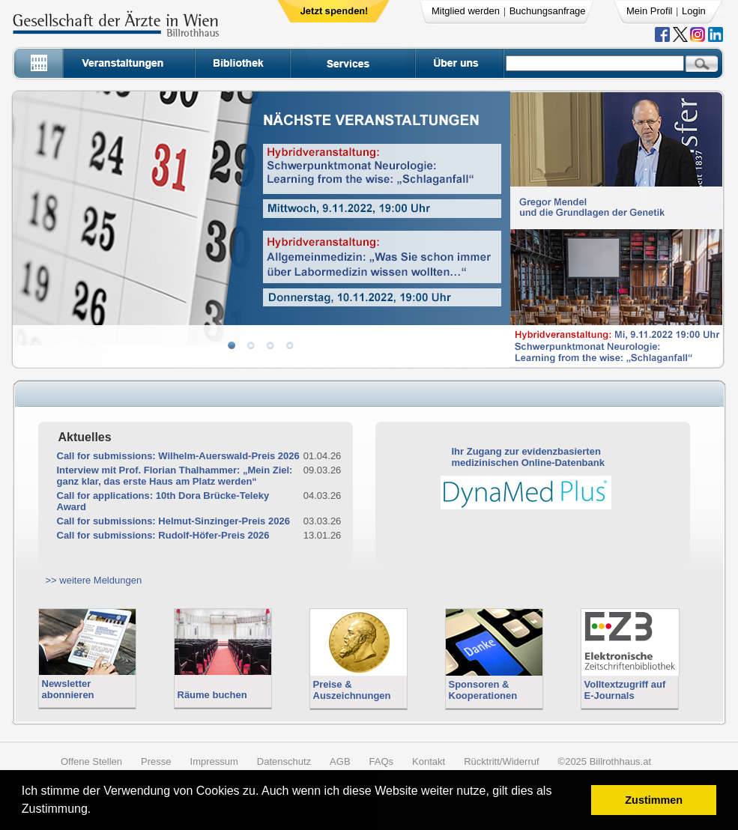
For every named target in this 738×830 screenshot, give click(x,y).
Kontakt (428, 761)
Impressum (214, 761)
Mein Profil (649, 10)
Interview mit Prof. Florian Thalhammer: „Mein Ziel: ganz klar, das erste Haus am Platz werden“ (175, 475)
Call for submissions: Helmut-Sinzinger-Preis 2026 (173, 521)
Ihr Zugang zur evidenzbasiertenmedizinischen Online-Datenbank (528, 457)
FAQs (381, 761)
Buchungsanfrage (547, 10)
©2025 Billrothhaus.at (605, 761)
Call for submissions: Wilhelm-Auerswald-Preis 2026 (178, 455)
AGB (340, 761)
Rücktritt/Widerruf (501, 761)
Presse (156, 761)
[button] (96, 811)
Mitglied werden (466, 10)
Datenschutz (284, 761)
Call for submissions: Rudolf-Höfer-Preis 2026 (163, 535)
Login (694, 10)
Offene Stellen (91, 761)
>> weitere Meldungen (94, 580)
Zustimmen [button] (654, 800)
